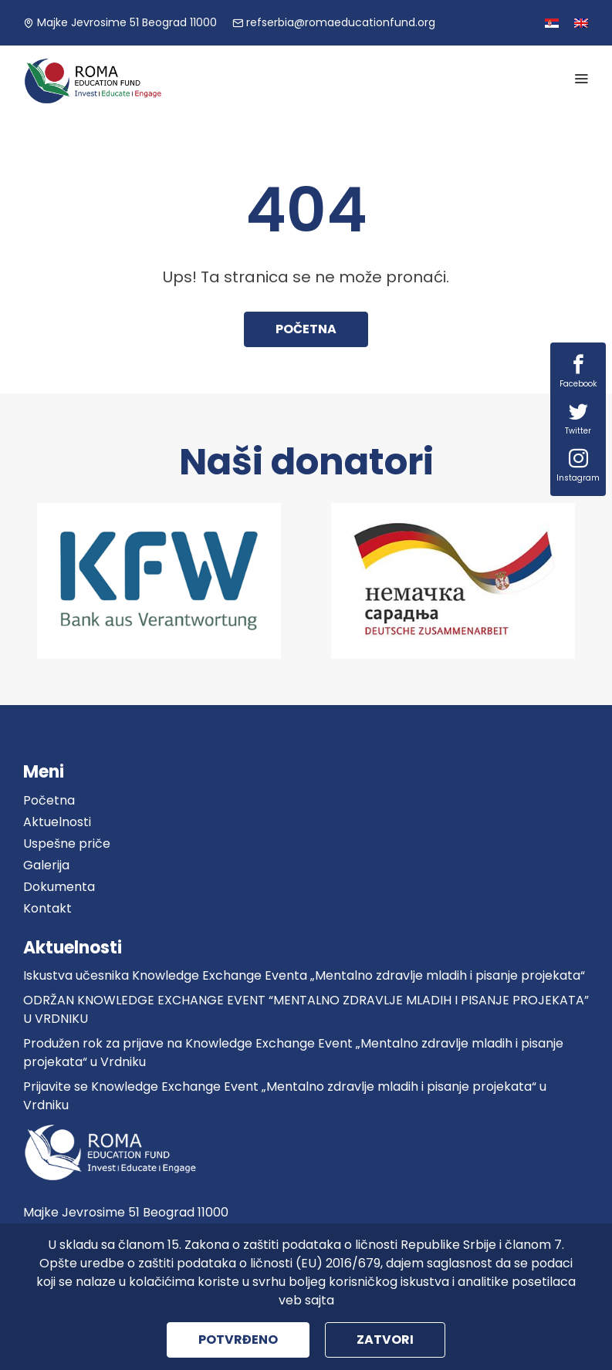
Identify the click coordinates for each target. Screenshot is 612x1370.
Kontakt (47, 908)
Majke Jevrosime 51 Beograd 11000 (120, 22)
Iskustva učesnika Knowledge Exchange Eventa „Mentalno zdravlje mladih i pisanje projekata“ (304, 975)
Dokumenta (59, 887)
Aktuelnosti (57, 822)
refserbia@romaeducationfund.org (333, 22)
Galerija (46, 865)
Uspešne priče (66, 843)
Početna (306, 329)
